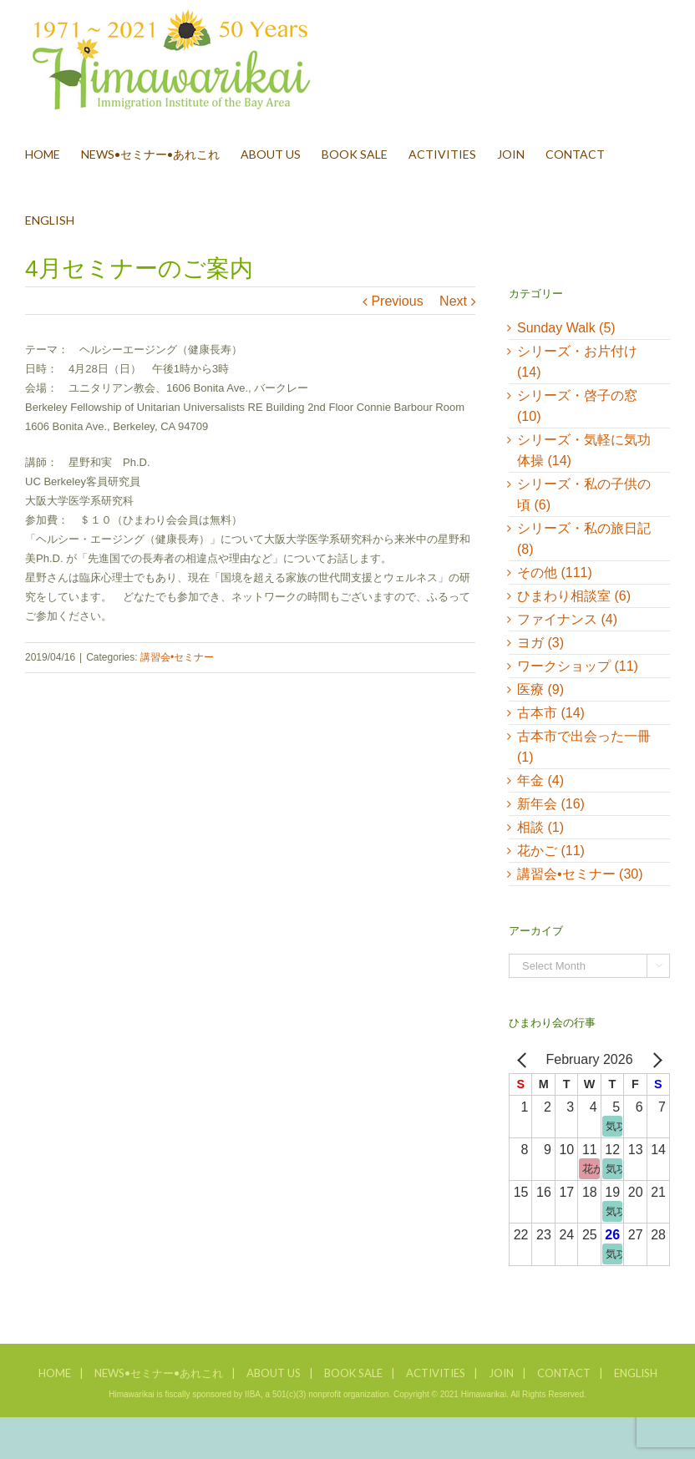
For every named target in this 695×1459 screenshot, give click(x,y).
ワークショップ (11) (577, 666)
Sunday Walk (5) (566, 328)
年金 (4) (540, 780)
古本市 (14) (551, 713)
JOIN (501, 1373)
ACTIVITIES (435, 1373)
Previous (397, 301)
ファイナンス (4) (567, 619)
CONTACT (564, 1373)
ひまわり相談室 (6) (574, 596)
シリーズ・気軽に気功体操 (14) (584, 450)
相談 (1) (540, 827)
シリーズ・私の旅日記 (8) (584, 538)
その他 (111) (554, 572)
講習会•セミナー (177, 657)
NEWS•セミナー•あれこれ (158, 1373)
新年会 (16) (551, 804)
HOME (54, 1373)
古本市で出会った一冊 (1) (584, 746)
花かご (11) (551, 850)
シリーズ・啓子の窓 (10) (577, 405)
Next (453, 301)
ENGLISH (635, 1373)
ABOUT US (273, 1373)
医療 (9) (540, 689)
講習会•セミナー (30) (580, 874)
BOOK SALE (353, 1373)
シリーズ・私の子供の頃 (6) (584, 494)
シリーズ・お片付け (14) (577, 361)
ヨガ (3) (540, 643)
